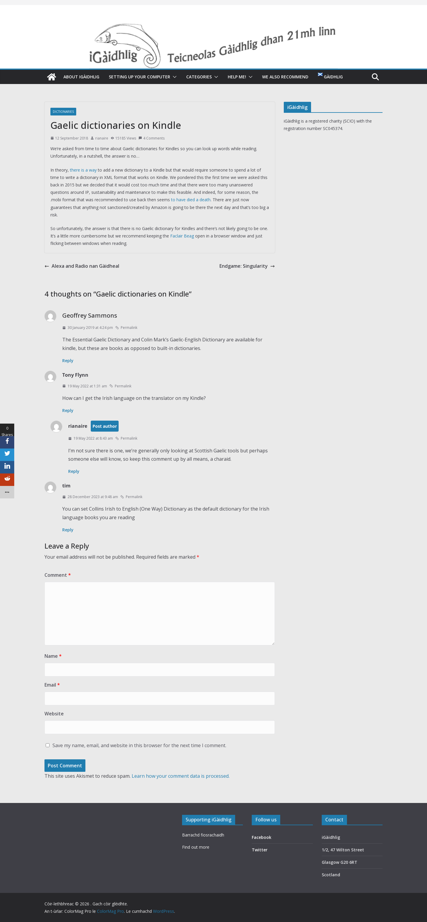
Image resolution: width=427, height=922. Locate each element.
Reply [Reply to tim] (68, 530)
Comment (57, 575)
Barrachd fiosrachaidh (203, 835)
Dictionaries (63, 112)
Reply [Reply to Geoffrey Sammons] (68, 360)
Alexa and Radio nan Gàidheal (81, 266)
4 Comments (151, 138)
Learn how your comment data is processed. (181, 776)
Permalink (126, 327)
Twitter (259, 850)
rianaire (101, 138)
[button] (173, 77)
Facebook (261, 837)
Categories (199, 77)
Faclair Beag (182, 236)
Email (52, 685)
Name (53, 656)
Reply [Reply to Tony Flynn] (68, 410)
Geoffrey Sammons (89, 315)
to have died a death (191, 199)
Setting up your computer (139, 77)
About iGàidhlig (81, 77)
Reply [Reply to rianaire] (73, 471)
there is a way (83, 170)
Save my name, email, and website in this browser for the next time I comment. (139, 745)
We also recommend (285, 77)
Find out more (195, 847)
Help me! (237, 77)
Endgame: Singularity (247, 266)
